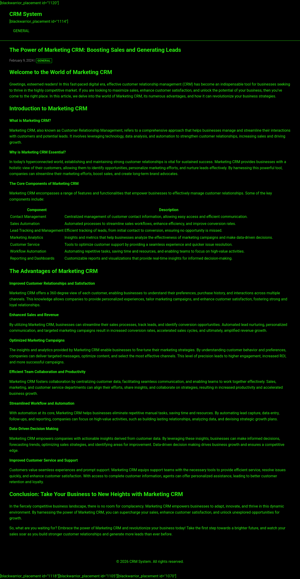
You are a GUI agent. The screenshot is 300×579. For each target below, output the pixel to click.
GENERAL (21, 31)
